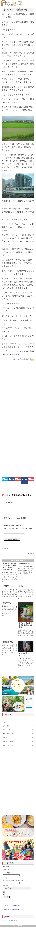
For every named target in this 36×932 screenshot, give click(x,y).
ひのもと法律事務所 (9, 920)
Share (13, 479)
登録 (4, 892)
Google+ (21, 479)
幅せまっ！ (23, 586)
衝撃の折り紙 (8, 642)
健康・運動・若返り (8, 734)
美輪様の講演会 (24, 563)
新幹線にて (7, 603)
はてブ (25, 480)
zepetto (5, 722)
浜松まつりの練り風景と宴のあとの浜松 (25, 625)
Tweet (7, 479)
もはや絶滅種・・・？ (23, 654)
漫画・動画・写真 (8, 745)
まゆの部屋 (6, 726)
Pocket (33, 479)
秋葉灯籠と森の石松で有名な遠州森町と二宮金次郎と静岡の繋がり (9, 566)
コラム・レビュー (8, 730)
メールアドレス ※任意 (18, 528)
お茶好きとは (8, 586)
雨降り (6, 548)
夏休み (30, 553)
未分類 (5, 737)
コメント (8, 503)
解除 (4, 894)
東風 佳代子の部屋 (8, 741)
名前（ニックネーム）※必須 (15, 518)
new (4, 718)
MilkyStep (15, 909)
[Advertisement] (18, 417)
